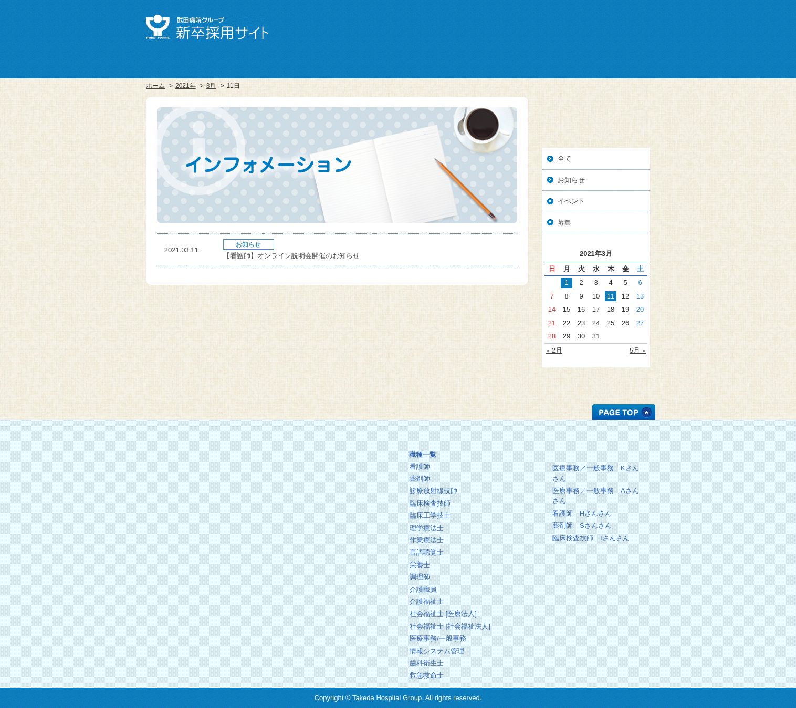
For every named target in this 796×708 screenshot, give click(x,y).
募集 (564, 223)
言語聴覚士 (427, 552)
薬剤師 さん (582, 525)
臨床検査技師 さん (591, 538)
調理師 (420, 577)
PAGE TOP (623, 412)
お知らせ (571, 180)
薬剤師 (420, 479)
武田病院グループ (533, 25)
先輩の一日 (586, 451)
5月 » (638, 350)
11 (610, 296)
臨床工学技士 (430, 515)
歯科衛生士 (427, 663)
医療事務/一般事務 (438, 638)
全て (564, 158)
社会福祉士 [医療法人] (443, 614)
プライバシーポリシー (200, 526)
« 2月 (554, 350)
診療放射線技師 (433, 491)
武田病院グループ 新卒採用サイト (207, 27)
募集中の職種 (471, 438)
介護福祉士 (427, 602)
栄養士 (420, 565)
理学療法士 (427, 528)
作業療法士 (427, 540)
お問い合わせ (200, 544)
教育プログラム (326, 475)
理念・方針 (326, 458)
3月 (211, 85)
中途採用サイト (580, 25)
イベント (571, 201)
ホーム (155, 85)
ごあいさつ (326, 440)
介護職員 (423, 589)
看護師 (420, 466)
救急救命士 (427, 675)
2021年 (185, 85)
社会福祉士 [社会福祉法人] (450, 626)
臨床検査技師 (430, 503)
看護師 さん (582, 513)
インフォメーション (326, 492)
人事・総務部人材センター (200, 509)
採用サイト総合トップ (200, 474)
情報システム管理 (437, 651)
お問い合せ (627, 25)
